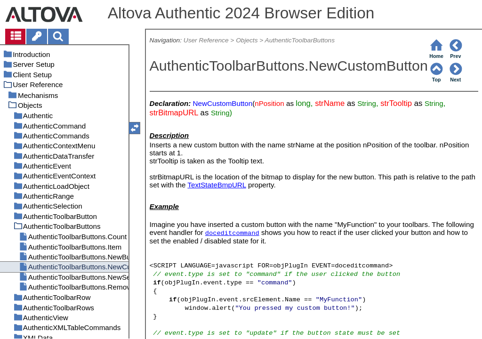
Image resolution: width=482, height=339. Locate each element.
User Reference (206, 40)
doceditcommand (232, 233)
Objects (246, 40)
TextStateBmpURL (216, 185)
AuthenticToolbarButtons (300, 40)
